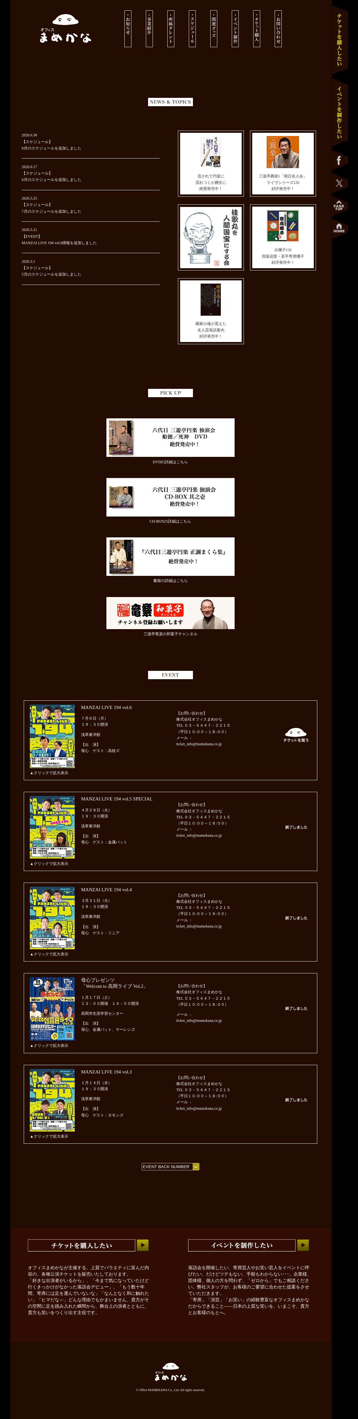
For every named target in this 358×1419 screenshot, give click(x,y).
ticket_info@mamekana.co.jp (199, 744)
